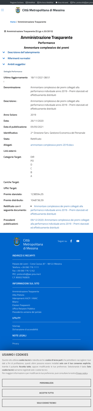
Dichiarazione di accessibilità (25, 329)
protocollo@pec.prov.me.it (29, 274)
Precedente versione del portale (26, 312)
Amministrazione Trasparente (25, 291)
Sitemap (16, 326)
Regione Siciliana (17, 2)
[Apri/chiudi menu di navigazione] (2, 10)
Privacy (15, 343)
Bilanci (15, 301)
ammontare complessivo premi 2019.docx (52, 145)
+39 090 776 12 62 (25, 270)
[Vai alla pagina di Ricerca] (81, 10)
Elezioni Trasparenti (21, 305)
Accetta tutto (46, 392)
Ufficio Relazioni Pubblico (23, 308)
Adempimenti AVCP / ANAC (25, 298)
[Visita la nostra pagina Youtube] (78, 241)
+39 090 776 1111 (30, 267)
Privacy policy (81, 373)
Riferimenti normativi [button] (19, 58)
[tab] (46, 52)
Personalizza (46, 382)
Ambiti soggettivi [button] (16, 64)
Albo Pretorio (18, 295)
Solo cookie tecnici (46, 402)
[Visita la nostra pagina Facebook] (71, 241)
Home (13, 21)
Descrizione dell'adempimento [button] (24, 52)
